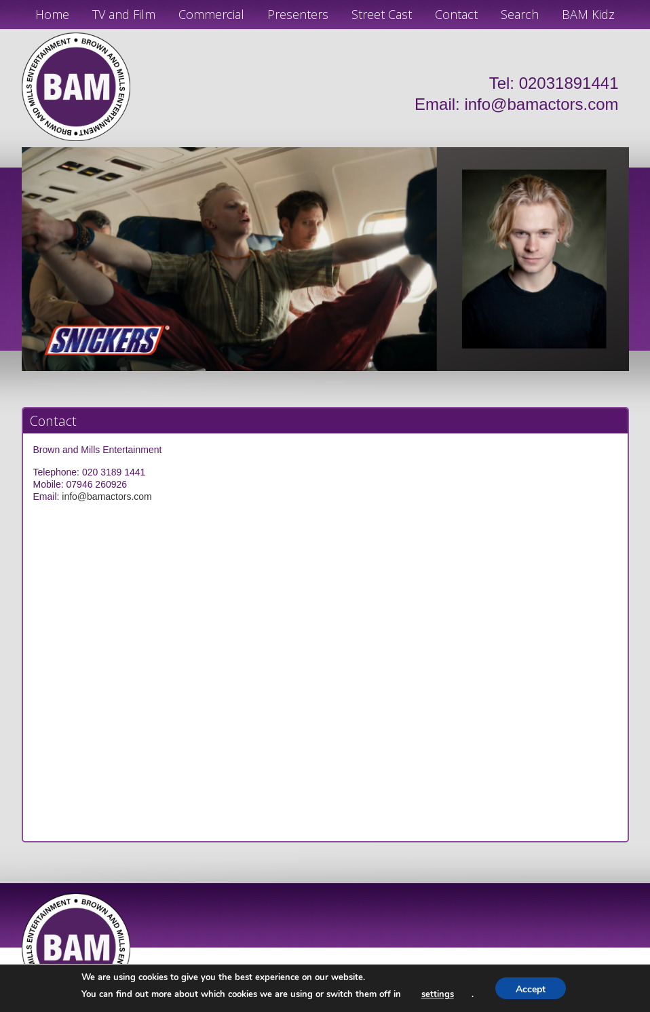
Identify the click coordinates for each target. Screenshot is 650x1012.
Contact (456, 14)
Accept (531, 989)
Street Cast (381, 14)
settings (437, 994)
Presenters (297, 14)
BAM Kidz (588, 14)
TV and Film (123, 14)
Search (520, 14)
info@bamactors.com (541, 104)
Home (52, 14)
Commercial (211, 14)
